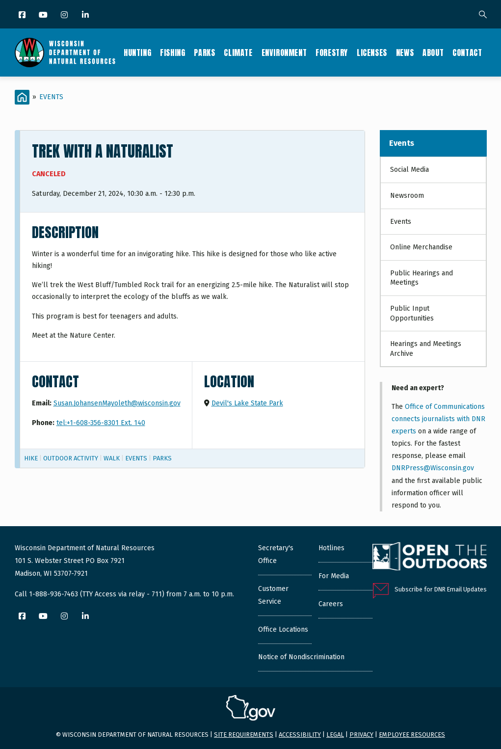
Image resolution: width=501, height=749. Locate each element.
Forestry (332, 52)
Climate (238, 52)
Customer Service (273, 595)
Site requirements (243, 734)
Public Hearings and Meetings (421, 278)
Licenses (372, 52)
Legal (335, 734)
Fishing (172, 52)
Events (51, 97)
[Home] (22, 97)
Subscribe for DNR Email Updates (441, 589)
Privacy (361, 734)
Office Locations (283, 629)
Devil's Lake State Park (247, 403)
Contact (467, 52)
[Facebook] (23, 15)
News (405, 52)
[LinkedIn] (86, 15)
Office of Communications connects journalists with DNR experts (438, 418)
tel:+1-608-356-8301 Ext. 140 (100, 423)
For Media (333, 576)
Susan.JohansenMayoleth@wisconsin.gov (117, 403)
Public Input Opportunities (412, 313)
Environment (284, 52)
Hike (31, 458)
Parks (204, 52)
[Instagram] (65, 15)
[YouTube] (44, 15)
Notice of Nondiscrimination (301, 657)
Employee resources (412, 734)
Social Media (409, 169)
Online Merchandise (421, 247)
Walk (112, 458)
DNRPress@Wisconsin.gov (433, 468)
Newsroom (407, 195)
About (433, 52)
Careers (330, 604)
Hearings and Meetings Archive (425, 349)
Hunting (137, 52)
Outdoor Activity (70, 458)
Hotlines (331, 548)
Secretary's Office (275, 554)
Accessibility (300, 734)
